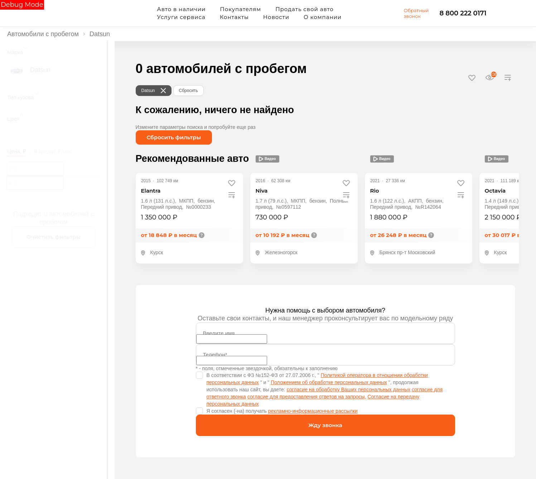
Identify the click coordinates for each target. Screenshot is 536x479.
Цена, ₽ (16, 151)
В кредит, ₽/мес (53, 151)
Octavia (495, 190)
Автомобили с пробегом (43, 34)
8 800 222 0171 (463, 13)
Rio (374, 190)
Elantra (151, 190)
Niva (262, 190)
